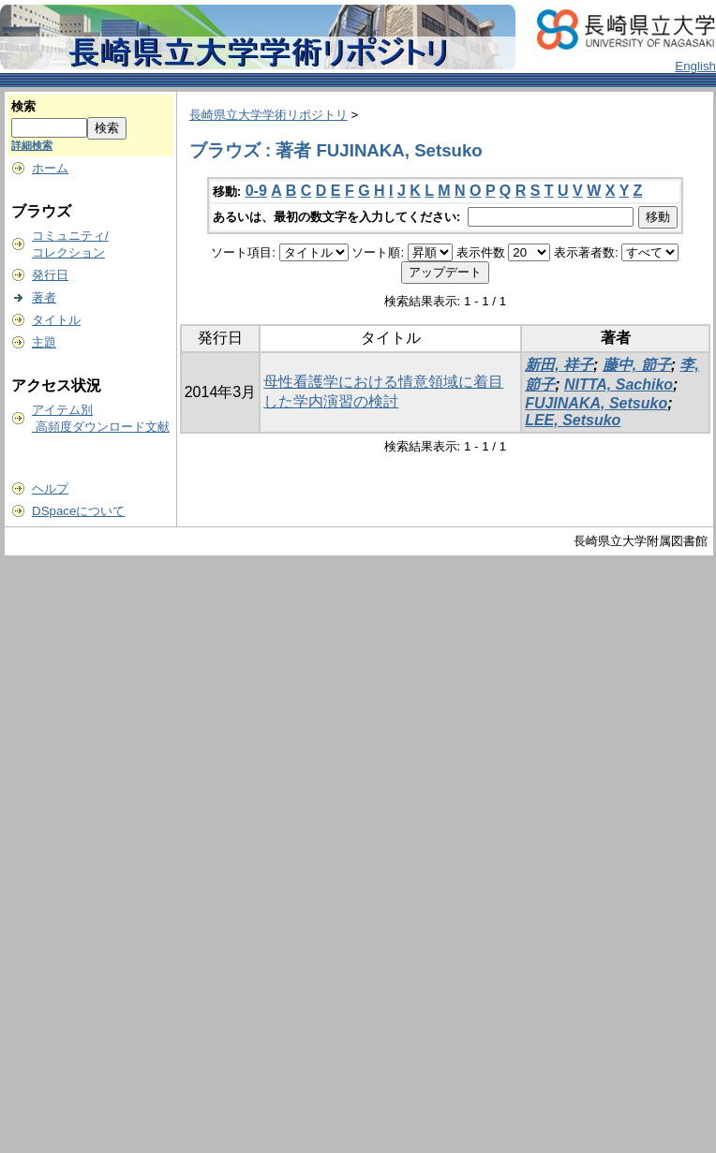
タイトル (56, 320)
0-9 (256, 191)
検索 (23, 106)
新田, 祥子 (559, 365)
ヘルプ (50, 488)
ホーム (50, 168)
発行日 (50, 275)
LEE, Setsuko (572, 420)
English (695, 66)
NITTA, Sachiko (618, 384)
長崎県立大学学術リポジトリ (268, 115)
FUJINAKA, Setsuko (596, 403)
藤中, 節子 (637, 365)
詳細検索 (31, 145)
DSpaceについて (78, 511)
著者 (44, 297)
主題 (44, 342)
